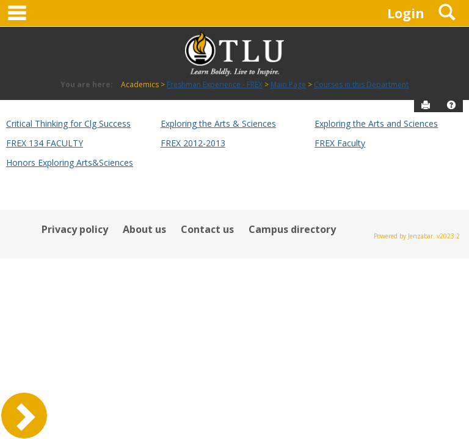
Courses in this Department (361, 84)
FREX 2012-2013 (193, 143)
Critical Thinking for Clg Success (68, 123)
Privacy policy (75, 229)
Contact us (207, 229)
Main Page (288, 84)
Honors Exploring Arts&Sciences (69, 162)
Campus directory (292, 229)
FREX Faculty (339, 143)
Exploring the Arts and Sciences (376, 123)
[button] (451, 105)
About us (144, 229)
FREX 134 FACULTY (44, 143)
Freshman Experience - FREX (215, 84)
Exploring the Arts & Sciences (218, 123)
